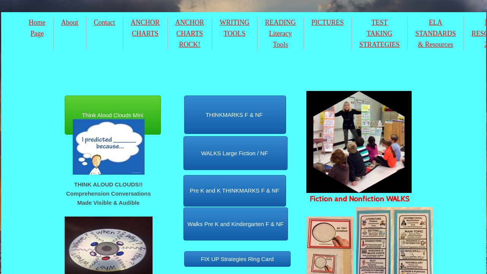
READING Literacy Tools (280, 33)
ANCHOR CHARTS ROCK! (189, 33)
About (69, 22)
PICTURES (328, 22)
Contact (104, 22)
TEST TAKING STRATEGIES (380, 33)
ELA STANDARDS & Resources (435, 33)
